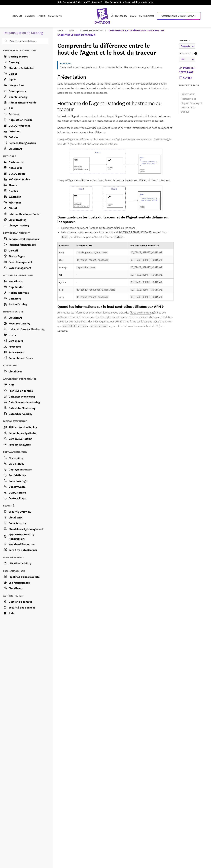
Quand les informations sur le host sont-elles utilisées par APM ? (110, 306)
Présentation (71, 76)
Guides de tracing (91, 30)
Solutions (55, 15)
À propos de (119, 15)
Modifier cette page (187, 69)
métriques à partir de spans (73, 317)
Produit (17, 15)
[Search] (27, 41)
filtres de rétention (140, 312)
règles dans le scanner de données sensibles (130, 317)
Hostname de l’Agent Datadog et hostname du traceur (109, 106)
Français (187, 46)
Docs (60, 30)
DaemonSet (160, 139)
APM (71, 30)
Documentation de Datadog (23, 32)
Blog (133, 15)
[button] (185, 77)
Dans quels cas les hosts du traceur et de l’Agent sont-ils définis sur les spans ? (113, 219)
